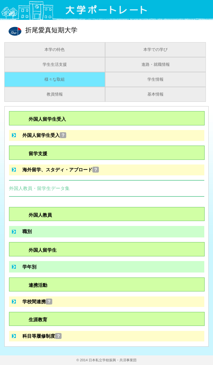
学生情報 (155, 79)
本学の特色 (54, 49)
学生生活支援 (55, 64)
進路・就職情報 (155, 64)
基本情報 (155, 94)
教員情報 (55, 94)
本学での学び (155, 49)
